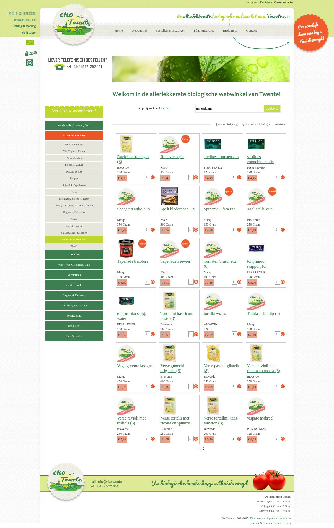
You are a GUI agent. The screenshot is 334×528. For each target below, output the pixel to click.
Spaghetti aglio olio (133, 209)
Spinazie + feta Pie (219, 209)
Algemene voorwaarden (278, 518)
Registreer (266, 2)
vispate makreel (260, 418)
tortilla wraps (215, 313)
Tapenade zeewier (175, 261)
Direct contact (257, 518)
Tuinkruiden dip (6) (263, 313)
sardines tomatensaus (221, 156)
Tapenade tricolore (132, 261)
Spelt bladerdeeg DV (177, 209)
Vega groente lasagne (135, 366)
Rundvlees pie (172, 156)
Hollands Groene (282, 522)
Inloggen (252, 2)
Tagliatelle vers (260, 209)
